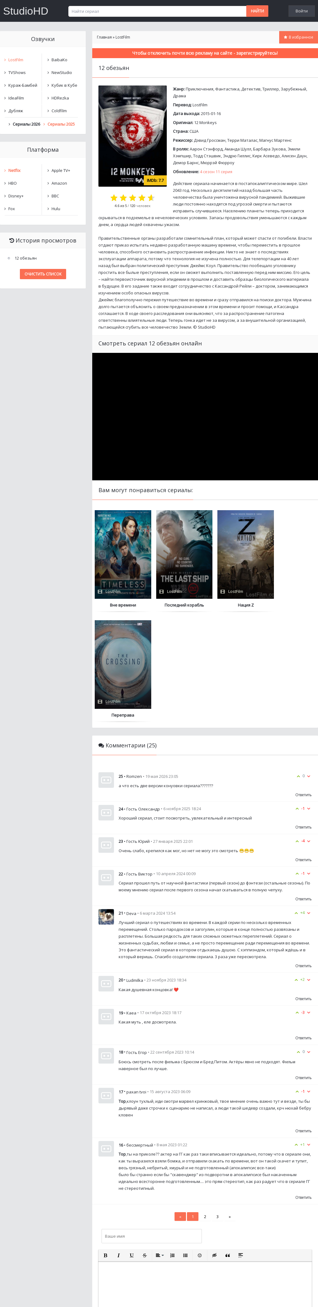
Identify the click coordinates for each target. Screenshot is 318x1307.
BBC (55, 196)
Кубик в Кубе (64, 85)
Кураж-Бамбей (22, 85)
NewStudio (62, 72)
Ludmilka (134, 870)
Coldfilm (59, 110)
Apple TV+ (61, 170)
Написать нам (22, 1296)
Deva (131, 803)
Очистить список (43, 274)
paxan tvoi (136, 982)
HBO (12, 183)
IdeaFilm (16, 98)
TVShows (17, 72)
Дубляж (15, 110)
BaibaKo (59, 59)
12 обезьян (26, 258)
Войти (302, 11)
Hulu (56, 208)
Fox (11, 208)
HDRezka (60, 98)
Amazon (59, 183)
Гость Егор (136, 942)
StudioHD (25, 11)
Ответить (303, 684)
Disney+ (16, 196)
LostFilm (200, 105)
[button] (105, 1145)
